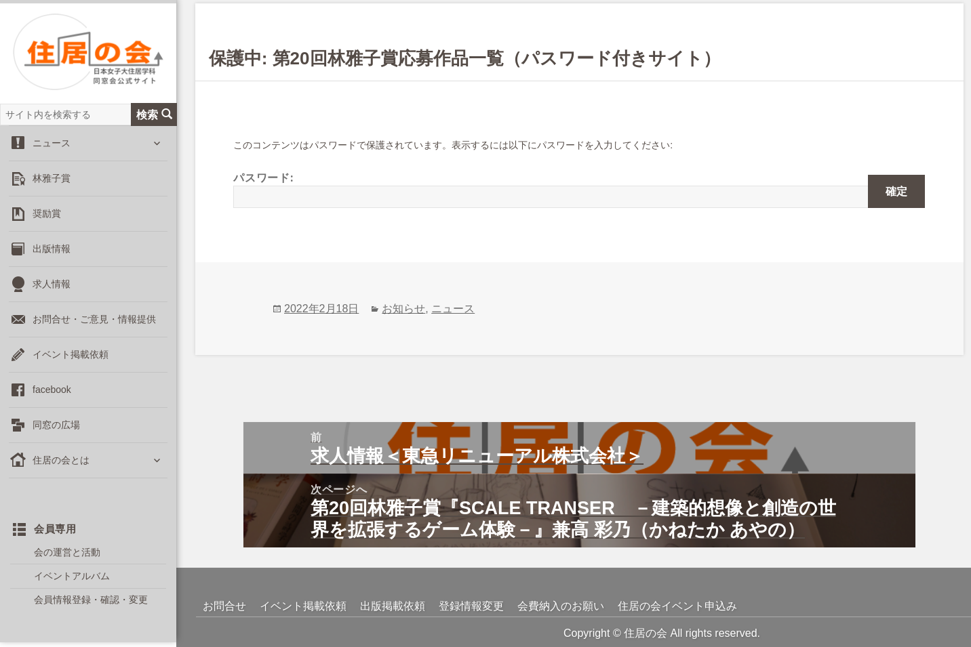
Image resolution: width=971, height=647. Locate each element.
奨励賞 (47, 214)
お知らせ (403, 308)
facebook (52, 390)
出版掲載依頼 (392, 606)
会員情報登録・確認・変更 (91, 601)
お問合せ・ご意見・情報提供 (94, 320)
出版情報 (52, 250)
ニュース (52, 144)
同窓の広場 (56, 426)
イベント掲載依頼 (70, 355)
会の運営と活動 (67, 552)
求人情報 (52, 285)
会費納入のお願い (560, 606)
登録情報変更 (471, 606)
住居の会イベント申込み (677, 606)
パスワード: (579, 189)
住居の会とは (61, 461)
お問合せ (224, 606)
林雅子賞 (52, 179)
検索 (154, 115)
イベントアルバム (72, 576)
